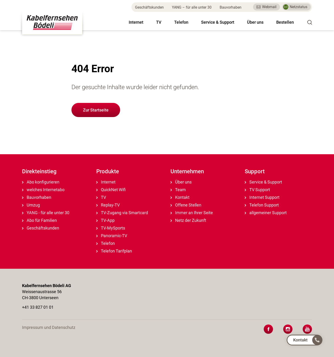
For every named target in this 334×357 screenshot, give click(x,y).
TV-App (105, 220)
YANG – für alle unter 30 (192, 7)
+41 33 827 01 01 (38, 307)
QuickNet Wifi (111, 189)
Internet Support (262, 197)
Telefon (181, 22)
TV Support (257, 189)
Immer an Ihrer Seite (191, 212)
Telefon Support (262, 205)
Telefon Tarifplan (114, 251)
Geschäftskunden (149, 7)
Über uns (255, 22)
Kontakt (179, 197)
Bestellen (285, 22)
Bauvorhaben (230, 7)
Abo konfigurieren (40, 182)
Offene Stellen (185, 205)
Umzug (31, 205)
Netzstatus (295, 7)
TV (158, 22)
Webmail (266, 7)
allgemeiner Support (266, 212)
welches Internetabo (43, 189)
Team (178, 189)
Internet (136, 22)
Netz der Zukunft (188, 220)
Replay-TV (108, 205)
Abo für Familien (39, 220)
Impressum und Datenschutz (48, 327)
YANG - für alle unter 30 (45, 212)
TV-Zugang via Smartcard (122, 212)
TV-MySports (110, 228)
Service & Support (217, 22)
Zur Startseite (96, 110)
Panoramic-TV (111, 235)
